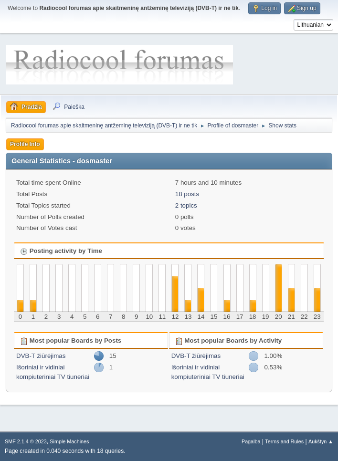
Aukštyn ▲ (320, 441)
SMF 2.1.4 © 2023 (26, 441)
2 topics (186, 205)
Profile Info (25, 144)
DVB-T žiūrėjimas (40, 355)
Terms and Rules (284, 441)
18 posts (187, 194)
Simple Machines (69, 441)
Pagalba (251, 441)
